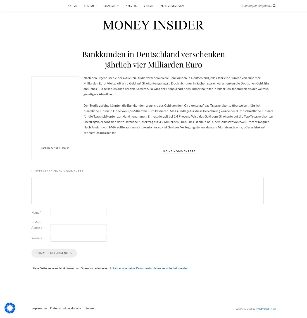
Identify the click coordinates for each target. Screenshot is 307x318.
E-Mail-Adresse (37, 224)
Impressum (39, 308)
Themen (89, 308)
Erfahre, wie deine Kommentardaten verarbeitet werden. (149, 268)
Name (36, 212)
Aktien (72, 5)
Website (36, 238)
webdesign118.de (266, 309)
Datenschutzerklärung (65, 308)
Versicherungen (172, 5)
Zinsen (148, 5)
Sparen (89, 5)
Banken (110, 5)
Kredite (131, 5)
